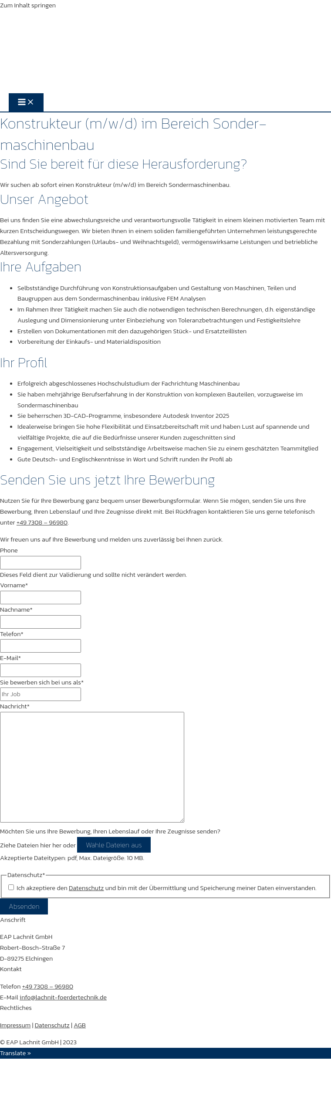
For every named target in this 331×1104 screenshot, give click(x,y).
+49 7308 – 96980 (42, 522)
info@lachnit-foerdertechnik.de (63, 997)
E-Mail (10, 658)
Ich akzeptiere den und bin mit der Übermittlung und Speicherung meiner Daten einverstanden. (166, 888)
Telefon (12, 634)
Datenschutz (52, 1025)
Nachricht (15, 706)
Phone (9, 550)
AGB (80, 1025)
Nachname (16, 609)
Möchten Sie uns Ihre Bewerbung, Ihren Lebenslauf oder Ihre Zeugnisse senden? (110, 831)
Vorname (14, 585)
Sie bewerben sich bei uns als (42, 682)
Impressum (15, 1025)
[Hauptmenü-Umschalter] (26, 102)
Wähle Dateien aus (114, 845)
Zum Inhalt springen (28, 5)
